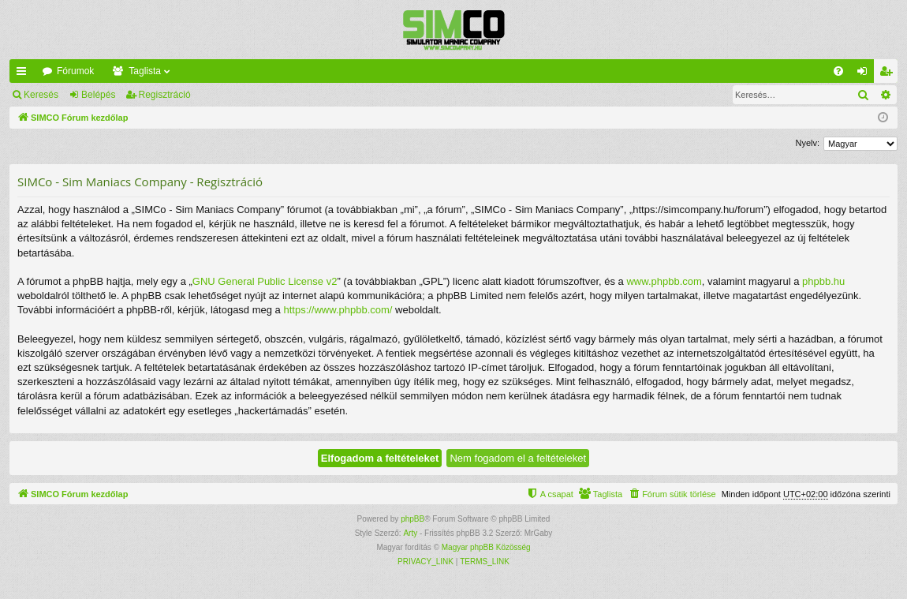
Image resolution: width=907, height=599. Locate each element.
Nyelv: (807, 143)
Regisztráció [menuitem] (889, 74)
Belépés (98, 94)
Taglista (145, 71)
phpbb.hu (823, 281)
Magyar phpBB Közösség (486, 547)
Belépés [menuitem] (865, 74)
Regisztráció (165, 94)
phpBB (412, 519)
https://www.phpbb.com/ (337, 310)
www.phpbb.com (663, 281)
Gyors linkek (24, 74)
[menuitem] (838, 71)
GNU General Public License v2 (265, 281)
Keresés (41, 94)
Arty (410, 533)
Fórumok (75, 71)
